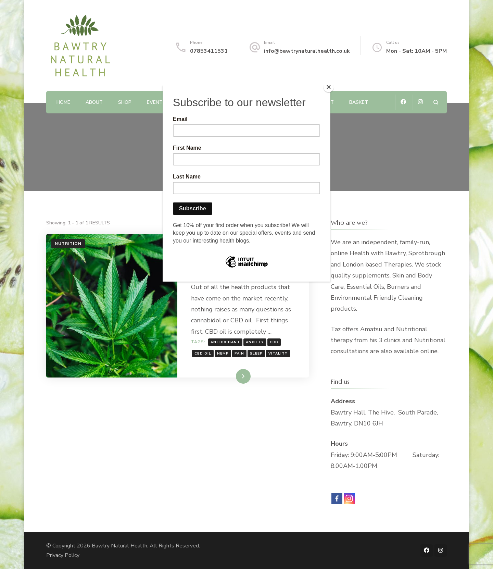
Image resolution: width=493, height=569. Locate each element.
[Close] (329, 87)
